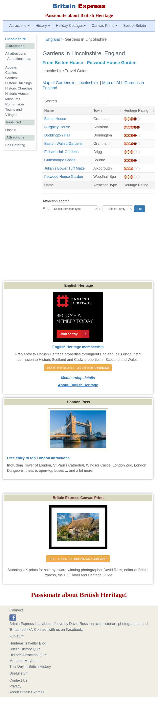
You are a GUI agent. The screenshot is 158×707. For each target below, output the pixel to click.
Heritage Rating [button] (136, 110)
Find (46, 209)
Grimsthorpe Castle (59, 160)
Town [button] (97, 110)
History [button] (43, 26)
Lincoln (10, 130)
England (53, 39)
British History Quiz (24, 649)
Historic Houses (17, 94)
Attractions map (19, 59)
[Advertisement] (79, 251)
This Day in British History (30, 666)
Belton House (55, 119)
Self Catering (15, 145)
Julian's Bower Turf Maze (64, 168)
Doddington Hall (57, 135)
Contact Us (18, 680)
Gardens (12, 78)
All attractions (15, 53)
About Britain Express (26, 692)
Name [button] (49, 110)
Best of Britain (134, 26)
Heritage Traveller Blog (27, 643)
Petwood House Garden (63, 177)
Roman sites (14, 104)
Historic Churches (18, 88)
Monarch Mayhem (24, 661)
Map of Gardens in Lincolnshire (71, 82)
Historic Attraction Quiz (27, 655)
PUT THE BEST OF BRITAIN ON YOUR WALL (78, 558)
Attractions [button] (19, 26)
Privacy (15, 686)
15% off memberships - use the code (78, 367)
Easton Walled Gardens (63, 144)
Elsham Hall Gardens (61, 152)
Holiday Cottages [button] (71, 26)
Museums (12, 99)
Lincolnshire (15, 39)
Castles (11, 73)
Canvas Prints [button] (104, 26)
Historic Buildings (18, 83)
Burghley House (57, 127)
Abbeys (11, 67)
